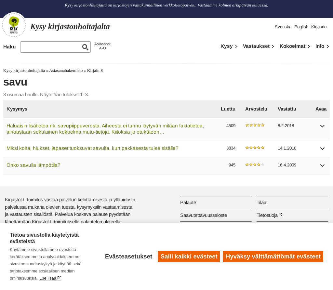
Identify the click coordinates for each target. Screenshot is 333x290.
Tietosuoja (267, 215)
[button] (322, 128)
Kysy (226, 46)
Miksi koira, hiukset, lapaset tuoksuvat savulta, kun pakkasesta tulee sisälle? (93, 148)
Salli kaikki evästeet (189, 256)
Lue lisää (47, 278)
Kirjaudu (318, 26)
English (301, 26)
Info (319, 46)
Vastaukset (256, 46)
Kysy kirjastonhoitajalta (24, 70)
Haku (9, 46)
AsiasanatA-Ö (102, 46)
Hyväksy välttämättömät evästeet (273, 256)
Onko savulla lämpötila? (33, 165)
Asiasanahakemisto (66, 70)
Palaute (188, 202)
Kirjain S (95, 70)
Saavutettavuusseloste (203, 215)
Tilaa (261, 202)
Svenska (283, 26)
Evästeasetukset (128, 256)
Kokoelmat (292, 46)
